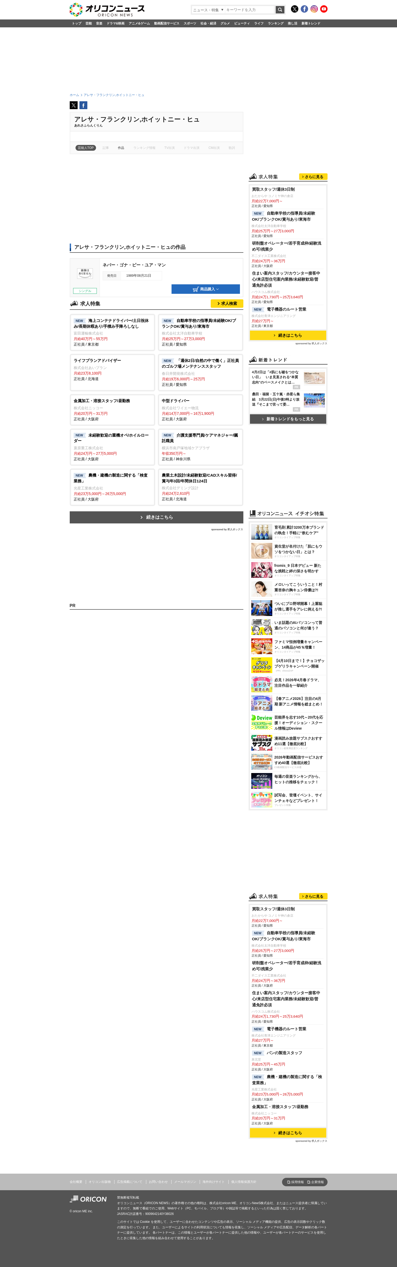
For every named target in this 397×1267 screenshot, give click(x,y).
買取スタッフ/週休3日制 (273, 189)
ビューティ (242, 23)
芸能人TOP (86, 148)
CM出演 (214, 148)
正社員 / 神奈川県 (200, 446)
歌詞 (232, 148)
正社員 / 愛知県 (200, 332)
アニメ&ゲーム (139, 23)
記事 (106, 148)
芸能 (89, 23)
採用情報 (297, 1182)
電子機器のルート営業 (279, 309)
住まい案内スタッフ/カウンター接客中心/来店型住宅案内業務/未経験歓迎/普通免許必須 (286, 279)
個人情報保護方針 (244, 1182)
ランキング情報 (144, 148)
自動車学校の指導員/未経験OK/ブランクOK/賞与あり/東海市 (283, 216)
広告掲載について (129, 1182)
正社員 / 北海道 (112, 369)
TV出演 (169, 148)
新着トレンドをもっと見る (288, 419)
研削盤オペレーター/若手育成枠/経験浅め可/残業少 (286, 246)
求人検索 (229, 303)
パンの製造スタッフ (277, 1053)
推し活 (292, 23)
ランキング (276, 23)
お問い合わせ (158, 1182)
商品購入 (206, 289)
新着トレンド (310, 23)
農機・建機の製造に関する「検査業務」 (287, 1079)
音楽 (99, 23)
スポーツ (190, 23)
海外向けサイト (214, 1182)
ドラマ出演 (191, 148)
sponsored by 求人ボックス (227, 529)
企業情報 (317, 1182)
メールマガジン (185, 1182)
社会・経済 (208, 23)
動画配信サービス (166, 23)
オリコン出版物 (100, 1182)
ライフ (259, 23)
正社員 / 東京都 (112, 332)
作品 (121, 148)
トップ (76, 23)
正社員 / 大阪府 (112, 409)
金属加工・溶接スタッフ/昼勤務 (280, 1106)
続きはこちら (159, 517)
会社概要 (76, 1182)
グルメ (225, 23)
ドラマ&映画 (116, 23)
